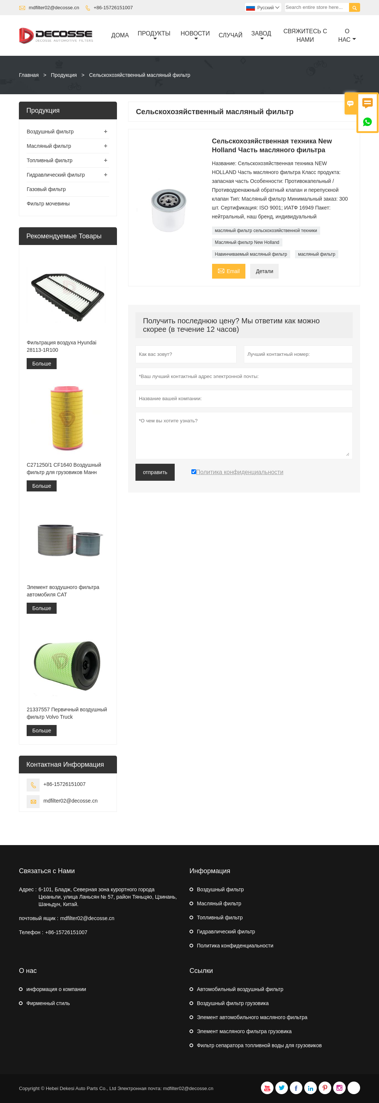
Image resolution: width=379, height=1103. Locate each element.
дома (120, 35)
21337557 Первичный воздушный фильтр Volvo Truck (67, 713)
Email (229, 270)
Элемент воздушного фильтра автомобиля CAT (63, 591)
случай (231, 35)
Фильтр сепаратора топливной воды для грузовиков (259, 1045)
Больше (41, 364)
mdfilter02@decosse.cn (54, 7)
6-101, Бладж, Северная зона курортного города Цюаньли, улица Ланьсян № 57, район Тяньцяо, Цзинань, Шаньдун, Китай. (107, 896)
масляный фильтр (316, 254)
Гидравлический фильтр (56, 175)
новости (195, 35)
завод (261, 35)
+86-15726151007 (113, 7)
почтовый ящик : (38, 918)
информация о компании (56, 989)
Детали (264, 271)
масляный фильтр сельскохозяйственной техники (266, 230)
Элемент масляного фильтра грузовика (244, 1031)
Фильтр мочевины (48, 204)
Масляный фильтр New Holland (247, 242)
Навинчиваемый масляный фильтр (251, 254)
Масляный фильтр (49, 146)
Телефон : (31, 932)
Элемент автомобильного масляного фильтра (252, 1017)
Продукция (64, 75)
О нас (347, 35)
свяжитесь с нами (305, 35)
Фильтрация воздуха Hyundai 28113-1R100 (61, 346)
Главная (28, 75)
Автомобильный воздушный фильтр (240, 989)
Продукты (154, 35)
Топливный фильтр (50, 160)
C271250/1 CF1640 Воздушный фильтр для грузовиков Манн (64, 468)
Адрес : (28, 889)
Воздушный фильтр (50, 132)
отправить (155, 472)
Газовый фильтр (46, 189)
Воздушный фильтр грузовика (233, 1003)
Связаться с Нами (47, 871)
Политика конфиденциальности (235, 946)
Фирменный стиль (48, 1003)
